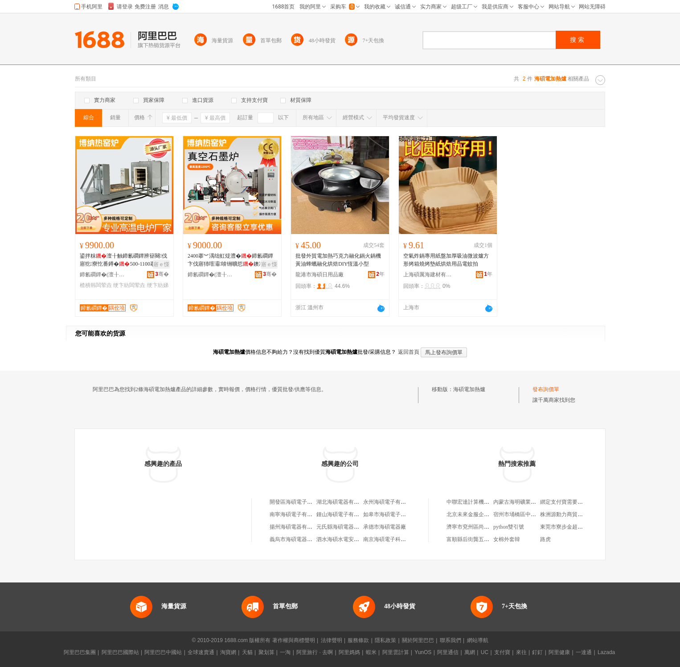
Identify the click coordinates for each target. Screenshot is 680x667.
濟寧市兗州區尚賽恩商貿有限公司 (487, 527)
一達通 (584, 652)
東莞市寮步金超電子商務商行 (575, 527)
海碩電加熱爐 (469, 389)
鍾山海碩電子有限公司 (343, 514)
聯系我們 (450, 640)
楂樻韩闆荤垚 (96, 285)
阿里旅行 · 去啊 (314, 652)
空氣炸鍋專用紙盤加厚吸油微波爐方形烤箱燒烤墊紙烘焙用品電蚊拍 (446, 260)
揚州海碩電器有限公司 (296, 527)
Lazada (606, 652)
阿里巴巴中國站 (163, 652)
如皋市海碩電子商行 (387, 514)
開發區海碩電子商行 (294, 502)
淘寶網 (228, 652)
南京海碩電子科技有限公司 (395, 539)
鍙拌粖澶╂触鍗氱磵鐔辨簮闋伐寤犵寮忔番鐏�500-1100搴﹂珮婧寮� (123, 260)
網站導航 (477, 640)
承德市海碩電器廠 (384, 527)
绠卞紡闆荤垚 (129, 285)
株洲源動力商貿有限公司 (569, 514)
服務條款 (358, 640)
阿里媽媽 (349, 652)
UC (484, 652)
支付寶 (502, 652)
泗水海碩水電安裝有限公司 (348, 539)
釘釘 (537, 652)
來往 (521, 652)
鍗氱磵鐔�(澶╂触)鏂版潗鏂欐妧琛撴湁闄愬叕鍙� (104, 274)
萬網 (469, 652)
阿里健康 (559, 652)
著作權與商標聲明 (293, 640)
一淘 (285, 652)
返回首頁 (408, 352)
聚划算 (266, 652)
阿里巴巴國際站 (120, 652)
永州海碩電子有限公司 (390, 502)
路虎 (545, 539)
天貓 (247, 652)
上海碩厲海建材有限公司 (427, 274)
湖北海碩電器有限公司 (343, 502)
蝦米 (371, 652)
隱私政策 (385, 640)
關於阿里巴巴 (418, 640)
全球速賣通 (201, 652)
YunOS (422, 652)
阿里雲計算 (395, 652)
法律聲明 (331, 640)
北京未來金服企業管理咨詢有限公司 (489, 514)
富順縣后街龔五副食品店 (476, 539)
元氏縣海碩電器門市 (340, 527)
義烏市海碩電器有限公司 (299, 539)
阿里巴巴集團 (80, 652)
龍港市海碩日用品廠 (319, 274)
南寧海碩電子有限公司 (296, 514)
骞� (162, 274)
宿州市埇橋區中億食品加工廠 (528, 514)
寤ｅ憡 (161, 264)
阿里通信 (448, 652)
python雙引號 (508, 527)
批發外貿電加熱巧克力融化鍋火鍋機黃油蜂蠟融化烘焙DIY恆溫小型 (338, 260)
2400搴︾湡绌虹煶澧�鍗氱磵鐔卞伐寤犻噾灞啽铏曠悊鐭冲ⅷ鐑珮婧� (231, 260)
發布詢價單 (546, 389)
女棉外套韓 (506, 539)
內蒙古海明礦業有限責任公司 (528, 502)
